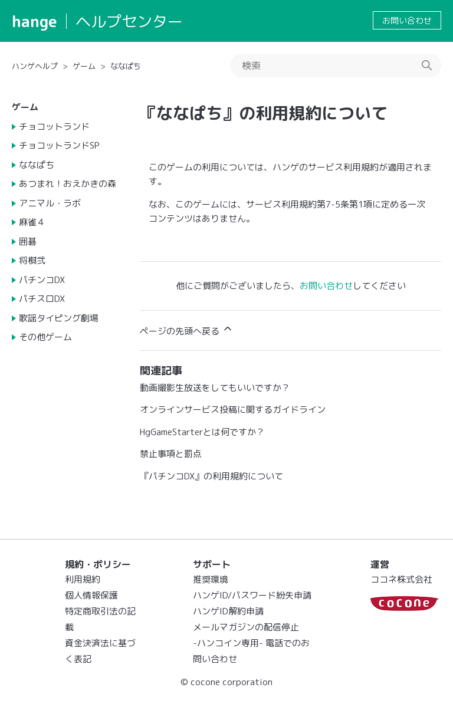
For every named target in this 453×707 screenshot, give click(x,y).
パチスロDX (42, 298)
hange (34, 21)
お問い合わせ (407, 20)
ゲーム (84, 66)
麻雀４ (32, 222)
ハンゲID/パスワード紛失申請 (252, 595)
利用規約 (82, 579)
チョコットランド (54, 126)
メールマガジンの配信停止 (246, 627)
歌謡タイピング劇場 (59, 318)
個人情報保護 (91, 595)
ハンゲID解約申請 (228, 611)
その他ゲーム (45, 337)
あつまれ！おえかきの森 (67, 183)
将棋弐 (32, 260)
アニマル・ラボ (50, 203)
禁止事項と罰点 (171, 454)
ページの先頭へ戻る (187, 330)
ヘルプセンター (129, 21)
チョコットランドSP (59, 145)
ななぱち (125, 66)
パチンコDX (42, 280)
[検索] (335, 65)
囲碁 (28, 241)
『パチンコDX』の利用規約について (211, 476)
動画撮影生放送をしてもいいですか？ (215, 388)
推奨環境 (210, 579)
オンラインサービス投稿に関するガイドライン (233, 409)
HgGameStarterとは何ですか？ (202, 432)
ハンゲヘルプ (35, 66)
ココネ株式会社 (401, 579)
